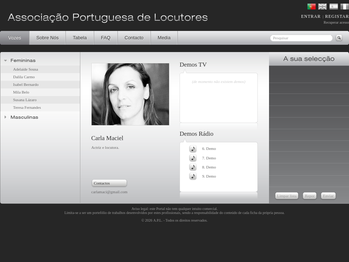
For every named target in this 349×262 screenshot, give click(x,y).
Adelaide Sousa (25, 69)
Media (164, 37)
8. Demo (209, 167)
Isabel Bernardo (26, 84)
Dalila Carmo (24, 77)
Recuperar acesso (336, 22)
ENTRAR (311, 16)
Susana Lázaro (24, 100)
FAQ (106, 37)
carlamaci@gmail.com (109, 192)
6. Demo (209, 148)
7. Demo (209, 158)
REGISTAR (337, 16)
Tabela (80, 37)
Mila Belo (21, 92)
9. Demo (209, 176)
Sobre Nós (47, 37)
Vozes (14, 37)
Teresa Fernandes (27, 107)
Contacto (134, 37)
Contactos (102, 183)
